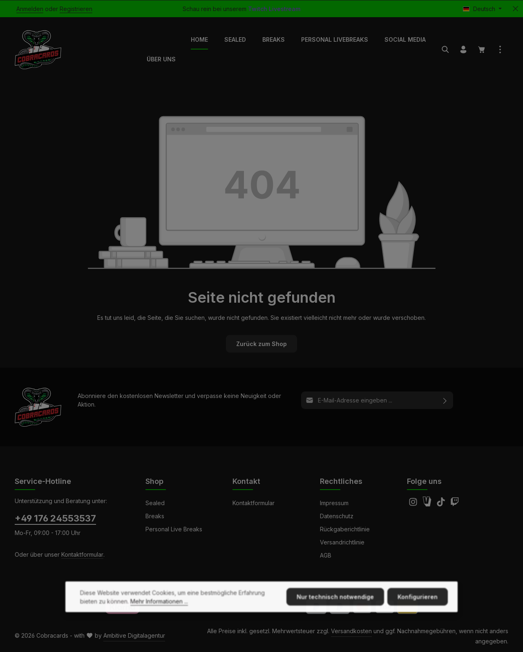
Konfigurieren (418, 611)
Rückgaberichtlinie (345, 529)
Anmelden (29, 8)
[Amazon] (427, 504)
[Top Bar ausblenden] (515, 9)
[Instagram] (414, 504)
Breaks (154, 516)
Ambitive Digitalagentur (134, 635)
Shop (154, 481)
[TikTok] (441, 504)
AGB (325, 555)
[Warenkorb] (481, 49)
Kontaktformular (82, 554)
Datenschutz (336, 516)
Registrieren (76, 8)
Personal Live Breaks (173, 529)
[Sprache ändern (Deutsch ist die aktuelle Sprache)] (482, 9)
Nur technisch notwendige (335, 611)
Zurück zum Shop (261, 343)
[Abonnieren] (445, 400)
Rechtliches (341, 481)
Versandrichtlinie (342, 542)
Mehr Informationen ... (159, 616)
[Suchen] (445, 49)
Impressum (334, 502)
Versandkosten (351, 630)
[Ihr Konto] (463, 49)
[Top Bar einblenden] (500, 49)
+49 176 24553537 (55, 518)
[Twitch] (454, 504)
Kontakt (246, 481)
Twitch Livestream (274, 8)
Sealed (155, 502)
